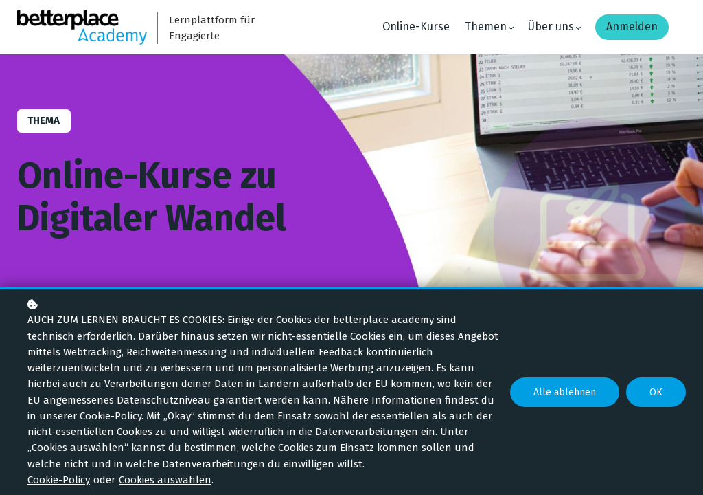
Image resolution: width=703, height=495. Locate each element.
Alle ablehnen (564, 392)
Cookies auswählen (165, 480)
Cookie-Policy (58, 480)
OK (655, 392)
